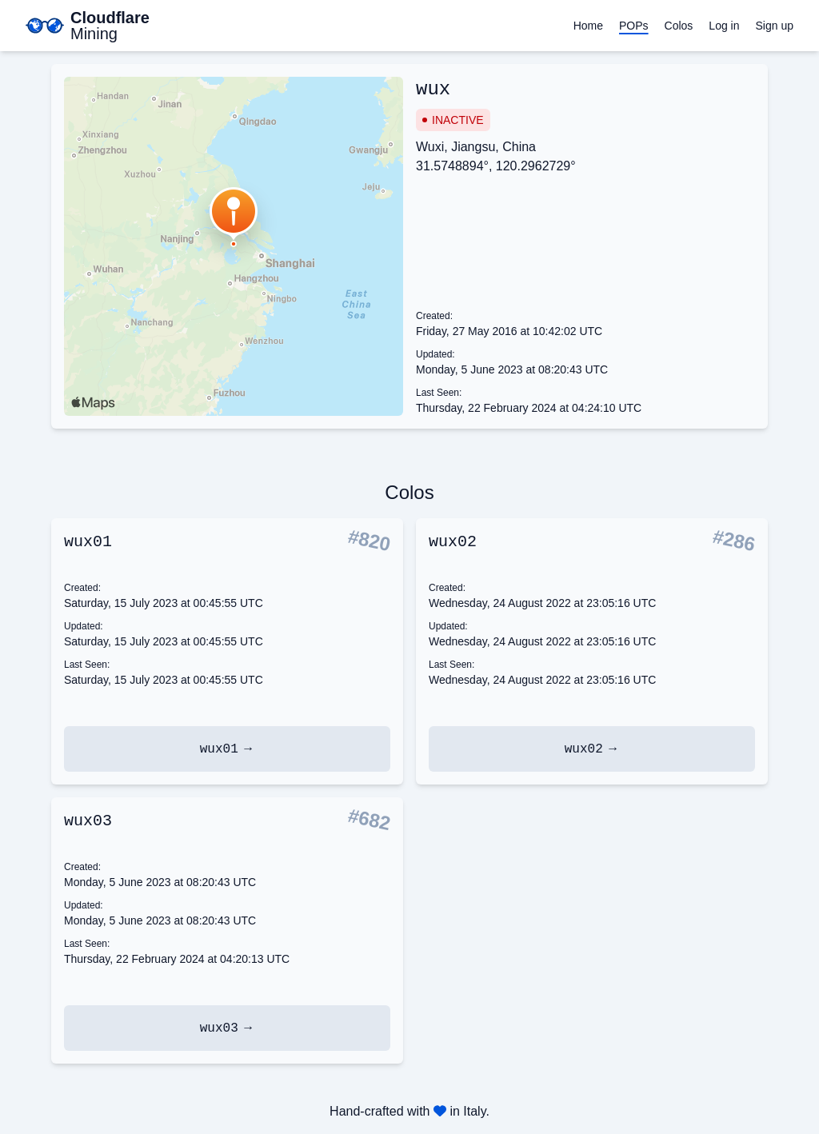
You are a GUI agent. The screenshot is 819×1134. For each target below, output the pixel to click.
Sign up (774, 25)
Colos (679, 25)
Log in (724, 25)
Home (588, 25)
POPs (634, 25)
